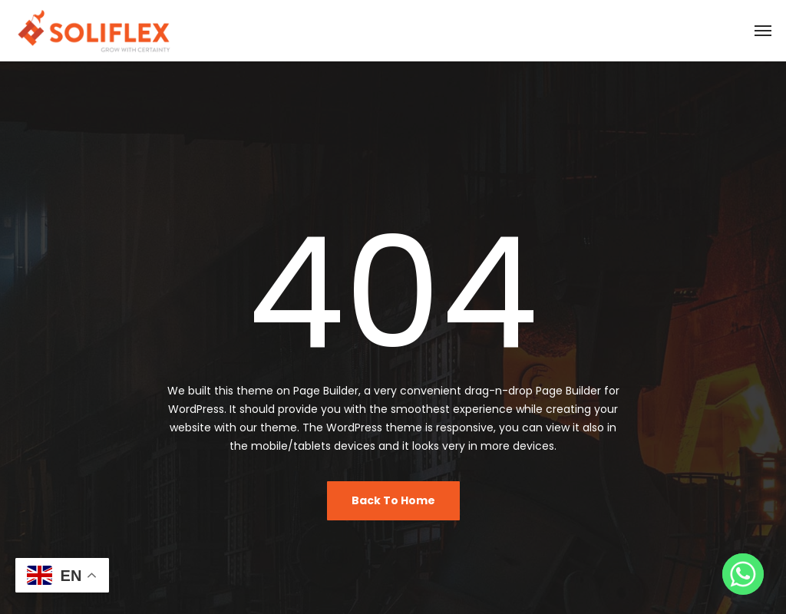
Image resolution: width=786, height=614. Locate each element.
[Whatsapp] (743, 574)
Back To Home (393, 500)
